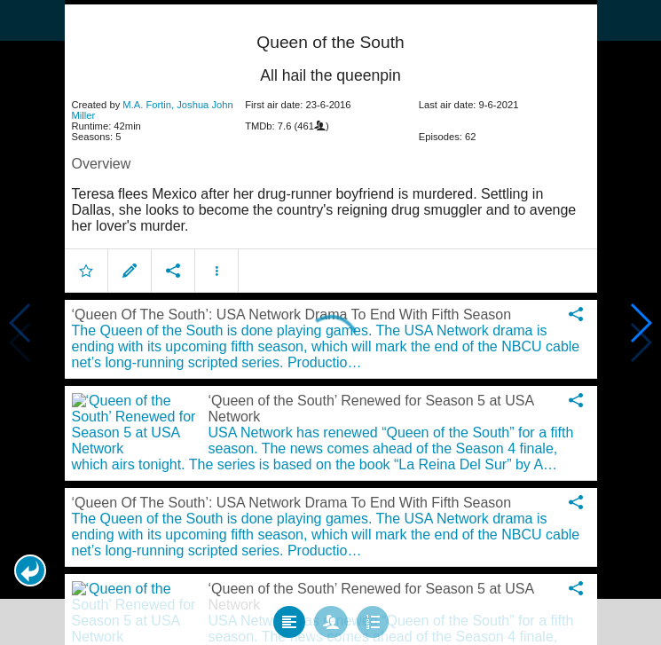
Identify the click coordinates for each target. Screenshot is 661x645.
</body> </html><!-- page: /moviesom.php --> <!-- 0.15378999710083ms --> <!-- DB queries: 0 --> (330, 322)
